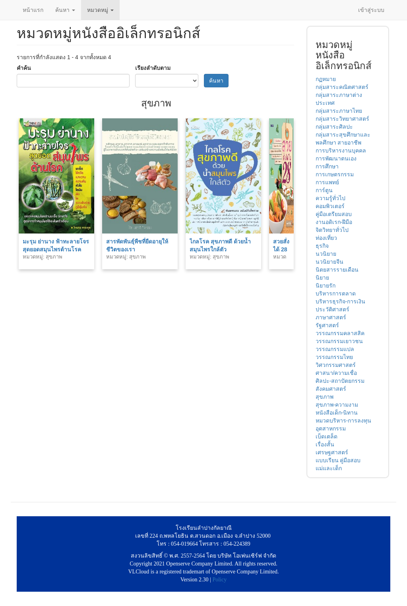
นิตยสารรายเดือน (337, 269)
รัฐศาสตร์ (327, 325)
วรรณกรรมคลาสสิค (340, 333)
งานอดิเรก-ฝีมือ (334, 222)
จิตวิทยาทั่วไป (332, 230)
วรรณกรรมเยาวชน (339, 341)
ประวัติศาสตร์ (332, 309)
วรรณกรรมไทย (334, 357)
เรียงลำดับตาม (153, 68)
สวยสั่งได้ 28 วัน (281, 249)
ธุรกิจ (322, 246)
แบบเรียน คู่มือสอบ (338, 460)
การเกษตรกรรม (335, 174)
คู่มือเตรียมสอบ (334, 214)
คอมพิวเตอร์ (330, 206)
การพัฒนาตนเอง (336, 158)
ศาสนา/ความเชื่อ (336, 373)
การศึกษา (327, 166)
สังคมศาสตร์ (331, 389)
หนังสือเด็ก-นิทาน (337, 412)
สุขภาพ (324, 397)
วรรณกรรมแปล (335, 349)
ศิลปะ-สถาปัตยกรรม (340, 381)
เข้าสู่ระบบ (371, 10)
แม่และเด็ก (329, 468)
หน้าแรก (33, 10)
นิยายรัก (325, 285)
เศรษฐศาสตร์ (332, 452)
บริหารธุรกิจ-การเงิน (341, 301)
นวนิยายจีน (329, 262)
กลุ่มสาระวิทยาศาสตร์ (342, 119)
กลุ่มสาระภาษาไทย (339, 111)
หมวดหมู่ (100, 10)
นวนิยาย (326, 254)
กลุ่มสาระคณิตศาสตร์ (342, 87)
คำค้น (24, 68)
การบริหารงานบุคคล (341, 150)
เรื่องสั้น (325, 444)
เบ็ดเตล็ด (326, 436)
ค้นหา (65, 10)
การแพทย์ (327, 182)
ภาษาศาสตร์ (331, 317)
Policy (219, 580)
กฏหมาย (326, 79)
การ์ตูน (324, 190)
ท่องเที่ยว (326, 238)
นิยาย (322, 277)
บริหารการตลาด (336, 293)
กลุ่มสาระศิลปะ (334, 127)
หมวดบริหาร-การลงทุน (344, 420)
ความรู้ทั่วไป (330, 198)
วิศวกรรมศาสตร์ (336, 365)
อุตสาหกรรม (331, 428)
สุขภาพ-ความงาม (337, 404)
